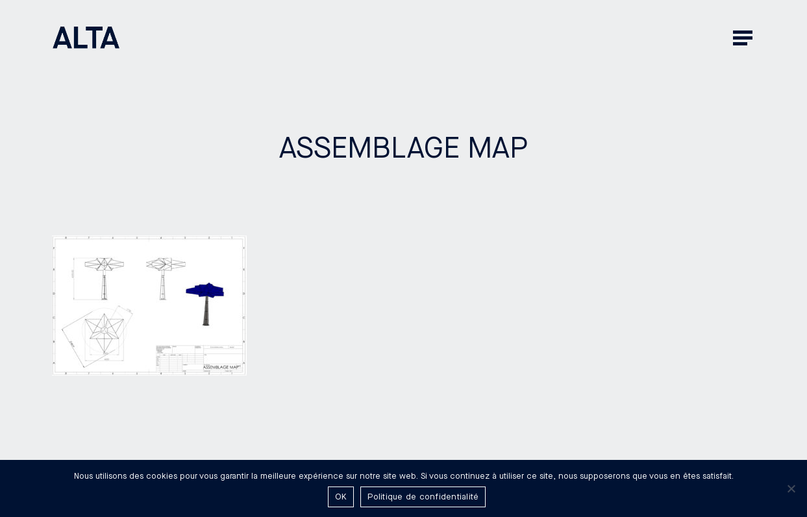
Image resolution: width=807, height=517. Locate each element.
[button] (744, 37)
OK (341, 497)
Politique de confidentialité (422, 497)
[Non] (790, 488)
